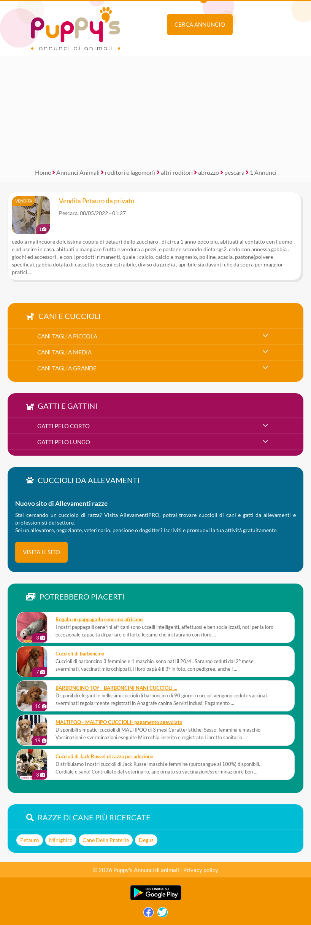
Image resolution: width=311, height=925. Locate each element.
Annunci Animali (78, 172)
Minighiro (61, 840)
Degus (146, 840)
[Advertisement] (155, 109)
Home (43, 172)
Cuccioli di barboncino (80, 654)
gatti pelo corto (63, 426)
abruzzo (208, 172)
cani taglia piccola (67, 336)
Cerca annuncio (200, 24)
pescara (234, 172)
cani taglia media (64, 352)
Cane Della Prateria (106, 840)
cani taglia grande (67, 368)
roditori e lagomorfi (130, 172)
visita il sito (41, 552)
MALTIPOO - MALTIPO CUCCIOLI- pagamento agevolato (119, 722)
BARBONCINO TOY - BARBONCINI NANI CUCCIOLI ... (116, 688)
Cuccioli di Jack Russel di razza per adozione (104, 756)
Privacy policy (200, 869)
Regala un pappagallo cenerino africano (99, 619)
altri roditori (177, 172)
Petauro (29, 840)
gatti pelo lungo (63, 442)
